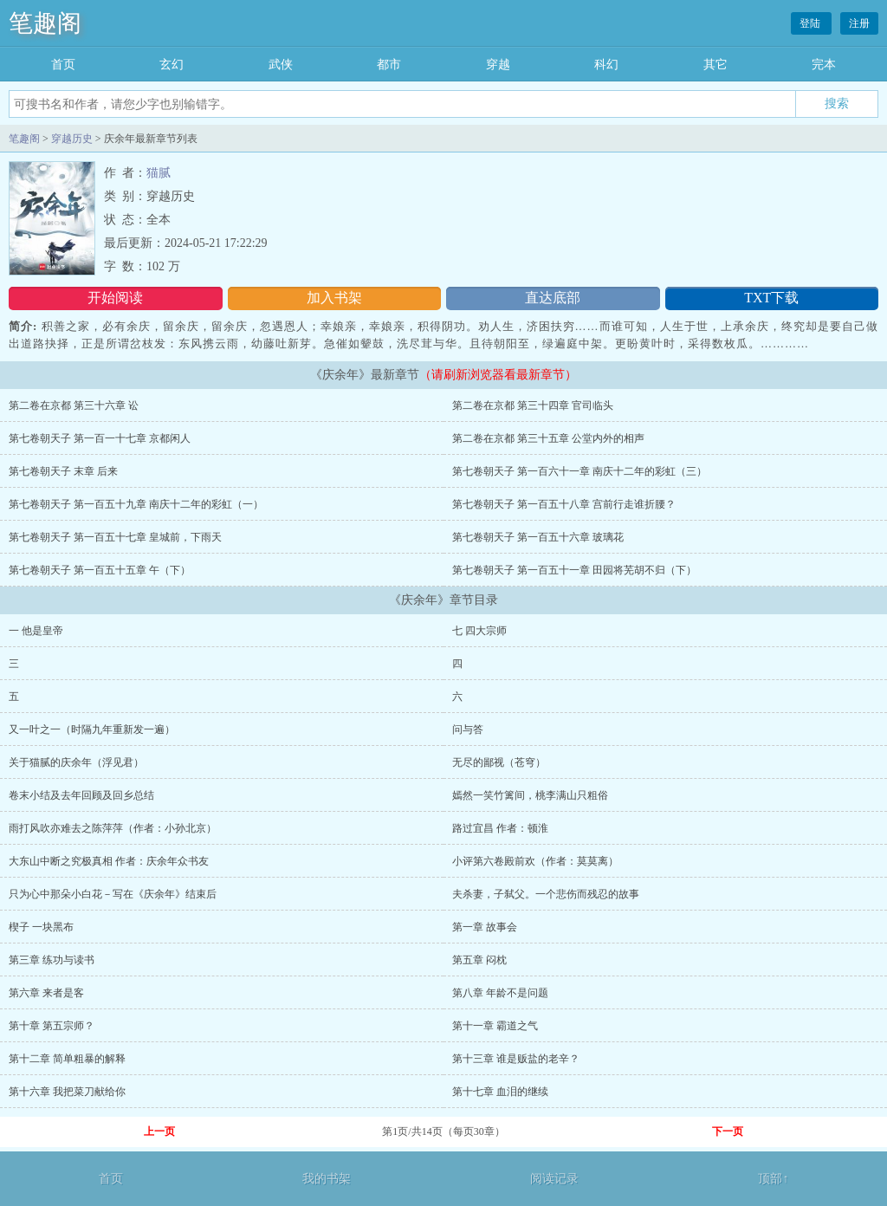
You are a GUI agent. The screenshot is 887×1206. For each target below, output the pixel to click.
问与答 (467, 729)
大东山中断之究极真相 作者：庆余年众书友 (109, 861)
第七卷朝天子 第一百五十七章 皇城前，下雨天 (115, 537)
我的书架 (326, 1178)
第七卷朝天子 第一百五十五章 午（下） (100, 570)
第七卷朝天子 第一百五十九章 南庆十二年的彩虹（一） (136, 504)
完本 (824, 64)
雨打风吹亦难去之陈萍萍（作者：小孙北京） (113, 828)
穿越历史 (72, 139)
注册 (859, 23)
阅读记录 (554, 1178)
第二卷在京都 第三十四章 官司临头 (532, 405)
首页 (63, 64)
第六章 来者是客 (46, 993)
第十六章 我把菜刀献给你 (67, 1092)
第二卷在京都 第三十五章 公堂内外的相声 (548, 438)
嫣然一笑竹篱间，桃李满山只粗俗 (530, 795)
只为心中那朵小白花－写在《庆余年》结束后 (113, 894)
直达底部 (552, 297)
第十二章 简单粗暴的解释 (67, 1059)
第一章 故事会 (484, 927)
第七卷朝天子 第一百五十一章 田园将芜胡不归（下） (574, 570)
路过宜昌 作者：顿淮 (500, 828)
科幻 (606, 64)
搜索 (837, 103)
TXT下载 (771, 297)
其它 (715, 64)
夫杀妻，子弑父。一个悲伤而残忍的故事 (545, 894)
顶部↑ (773, 1178)
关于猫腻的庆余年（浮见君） (76, 762)
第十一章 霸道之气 (495, 1026)
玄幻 (171, 64)
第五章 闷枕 (479, 960)
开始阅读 (115, 297)
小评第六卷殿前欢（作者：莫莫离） (535, 861)
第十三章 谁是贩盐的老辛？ (515, 1059)
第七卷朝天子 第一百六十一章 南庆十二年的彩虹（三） (579, 471)
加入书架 (334, 297)
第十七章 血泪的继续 (500, 1092)
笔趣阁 (45, 23)
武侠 (281, 64)
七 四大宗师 (479, 631)
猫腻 (158, 172)
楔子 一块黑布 (41, 927)
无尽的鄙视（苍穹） (499, 762)
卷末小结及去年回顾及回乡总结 (81, 795)
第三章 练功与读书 (51, 960)
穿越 (498, 64)
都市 (389, 64)
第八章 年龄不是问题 (500, 993)
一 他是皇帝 (36, 631)
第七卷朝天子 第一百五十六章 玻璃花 (538, 537)
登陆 (811, 23)
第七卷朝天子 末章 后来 (63, 471)
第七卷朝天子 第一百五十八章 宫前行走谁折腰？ (564, 504)
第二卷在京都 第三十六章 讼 (74, 405)
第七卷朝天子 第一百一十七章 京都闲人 (100, 438)
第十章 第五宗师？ (51, 1026)
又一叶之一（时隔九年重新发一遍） (92, 729)
